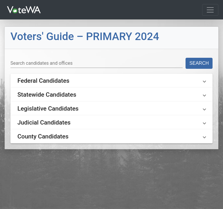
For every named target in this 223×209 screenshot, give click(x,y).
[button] (111, 81)
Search (199, 63)
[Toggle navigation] (210, 10)
